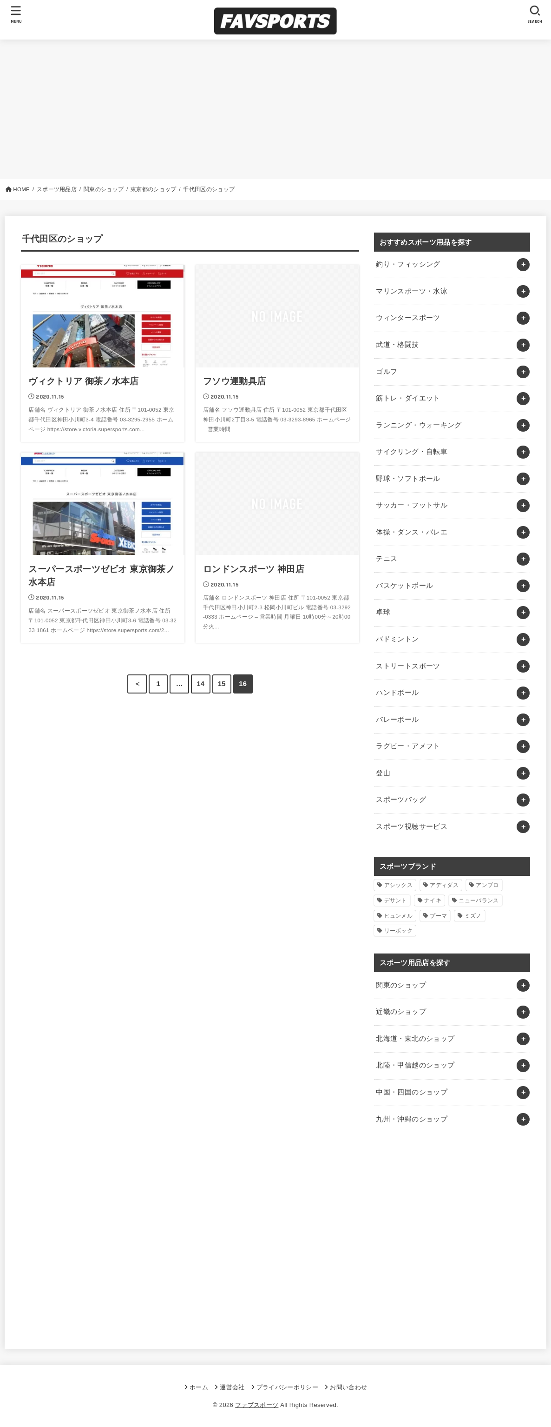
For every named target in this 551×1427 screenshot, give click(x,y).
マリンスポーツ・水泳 (411, 291)
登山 (383, 773)
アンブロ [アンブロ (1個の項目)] (487, 885)
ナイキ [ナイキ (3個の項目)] (432, 900)
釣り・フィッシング (408, 264)
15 (222, 683)
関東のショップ (401, 985)
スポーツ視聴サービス (411, 826)
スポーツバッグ (401, 799)
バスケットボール (404, 585)
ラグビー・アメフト (408, 746)
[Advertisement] (275, 109)
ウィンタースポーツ (408, 317)
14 (200, 683)
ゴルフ (386, 371)
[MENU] (16, 14)
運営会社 (232, 1387)
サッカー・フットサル (411, 505)
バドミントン (397, 639)
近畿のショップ (401, 1011)
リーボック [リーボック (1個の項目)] (398, 930)
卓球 (383, 612)
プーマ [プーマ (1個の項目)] (438, 916)
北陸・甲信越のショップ (415, 1065)
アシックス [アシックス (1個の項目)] (398, 885)
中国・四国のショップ (411, 1092)
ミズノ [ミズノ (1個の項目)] (473, 916)
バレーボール (397, 719)
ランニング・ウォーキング (418, 425)
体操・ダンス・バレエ (411, 532)
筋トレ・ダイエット (408, 398)
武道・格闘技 (397, 344)
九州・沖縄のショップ (411, 1119)
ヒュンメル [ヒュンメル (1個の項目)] (398, 916)
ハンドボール (397, 692)
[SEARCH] (534, 14)
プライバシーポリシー (287, 1387)
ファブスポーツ (256, 1404)
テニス (386, 558)
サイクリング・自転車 (411, 451)
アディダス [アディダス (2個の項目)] (444, 885)
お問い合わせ (348, 1387)
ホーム (199, 1387)
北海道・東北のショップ (415, 1038)
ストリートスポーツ (408, 666)
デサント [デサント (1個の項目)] (395, 900)
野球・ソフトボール (408, 478)
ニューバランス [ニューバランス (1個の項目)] (479, 900)
